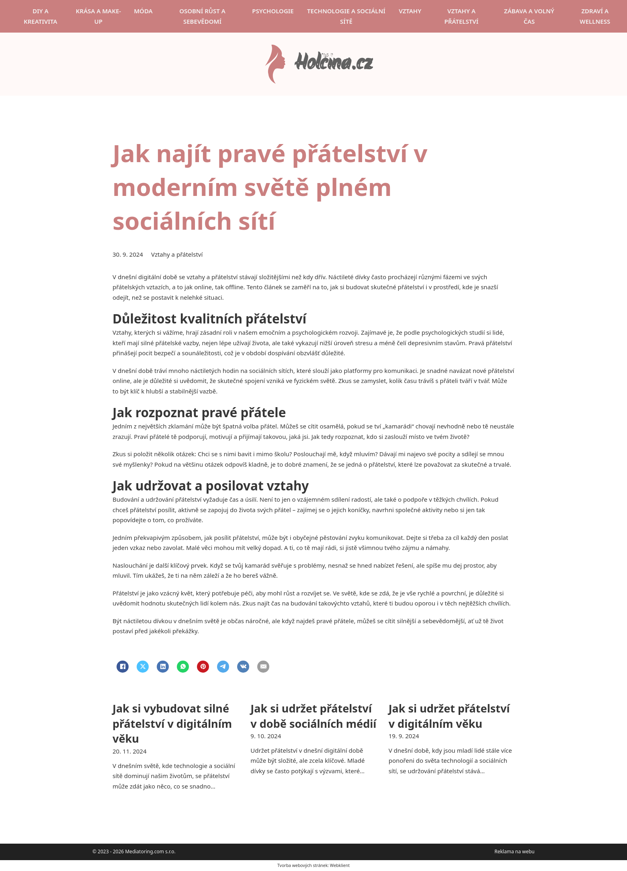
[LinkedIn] (163, 667)
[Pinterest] (203, 667)
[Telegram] (223, 667)
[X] (143, 667)
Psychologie (272, 11)
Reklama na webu (514, 851)
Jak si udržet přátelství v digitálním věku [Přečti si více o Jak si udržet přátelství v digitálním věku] (449, 716)
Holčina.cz (333, 64)
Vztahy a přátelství (462, 16)
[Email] (263, 667)
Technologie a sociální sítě (346, 16)
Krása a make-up (98, 16)
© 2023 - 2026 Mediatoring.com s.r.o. (134, 851)
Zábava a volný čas (529, 16)
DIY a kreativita (40, 16)
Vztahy (410, 11)
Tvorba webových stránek (302, 865)
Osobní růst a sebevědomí (202, 16)
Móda (143, 11)
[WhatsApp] (183, 667)
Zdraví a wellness (595, 16)
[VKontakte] (243, 667)
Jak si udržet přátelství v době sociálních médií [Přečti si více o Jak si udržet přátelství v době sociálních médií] (313, 716)
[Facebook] (123, 667)
